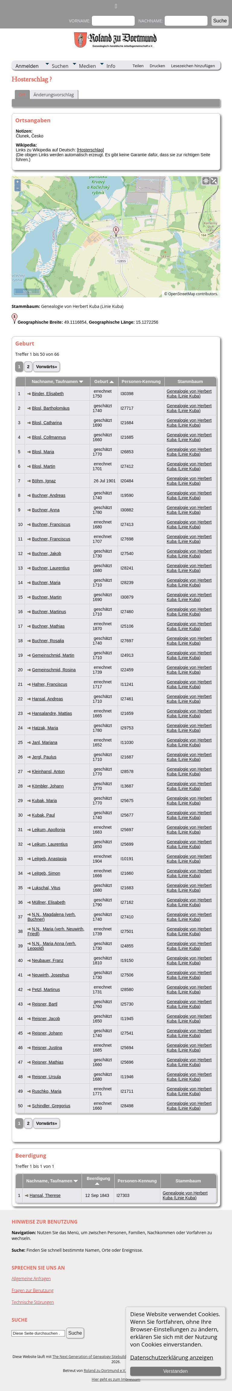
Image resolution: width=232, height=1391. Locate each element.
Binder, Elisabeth (48, 393)
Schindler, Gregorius (51, 1105)
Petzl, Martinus (46, 989)
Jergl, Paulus (44, 757)
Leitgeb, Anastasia (49, 858)
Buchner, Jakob (46, 553)
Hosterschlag (90, 149)
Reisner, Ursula (46, 1076)
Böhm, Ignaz (44, 480)
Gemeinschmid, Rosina (54, 669)
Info (111, 66)
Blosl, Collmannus (49, 437)
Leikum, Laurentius (50, 844)
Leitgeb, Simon (46, 873)
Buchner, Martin (47, 597)
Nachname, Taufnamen (57, 381)
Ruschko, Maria (46, 1091)
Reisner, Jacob (46, 1018)
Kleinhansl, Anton (48, 771)
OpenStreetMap (181, 293)
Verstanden (175, 1371)
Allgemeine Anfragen (31, 1278)
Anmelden (26, 66)
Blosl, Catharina (47, 422)
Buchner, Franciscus (51, 524)
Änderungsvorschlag (54, 94)
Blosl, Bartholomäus (51, 408)
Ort (21, 94)
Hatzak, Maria (45, 727)
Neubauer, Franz (47, 960)
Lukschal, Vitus (46, 887)
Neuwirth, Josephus (50, 975)
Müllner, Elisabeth (49, 902)
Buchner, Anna (46, 509)
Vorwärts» (46, 366)
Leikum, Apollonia (48, 829)
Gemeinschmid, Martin (53, 655)
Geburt (104, 381)
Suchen (60, 66)
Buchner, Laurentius (51, 568)
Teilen (138, 65)
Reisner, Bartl (44, 1004)
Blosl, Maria (43, 451)
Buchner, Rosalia (48, 640)
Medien (87, 66)
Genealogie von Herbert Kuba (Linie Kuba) (189, 393)
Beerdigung (98, 1180)
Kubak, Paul (43, 815)
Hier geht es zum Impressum (116, 1379)
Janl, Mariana (44, 742)
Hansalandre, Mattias (52, 713)
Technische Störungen (32, 1302)
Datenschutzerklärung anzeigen (171, 1357)
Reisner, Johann (47, 1033)
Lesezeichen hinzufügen (193, 65)
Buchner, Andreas (49, 495)
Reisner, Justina (47, 1047)
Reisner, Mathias (47, 1062)
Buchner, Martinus (49, 611)
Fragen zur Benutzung (32, 1290)
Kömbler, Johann (48, 786)
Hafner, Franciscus (49, 684)
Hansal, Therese (45, 1195)
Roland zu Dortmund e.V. (105, 1370)
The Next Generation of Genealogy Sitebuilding (92, 1356)
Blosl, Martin (43, 466)
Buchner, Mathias (48, 626)
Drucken (157, 65)
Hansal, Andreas (47, 698)
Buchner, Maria (46, 582)
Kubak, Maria (44, 800)
